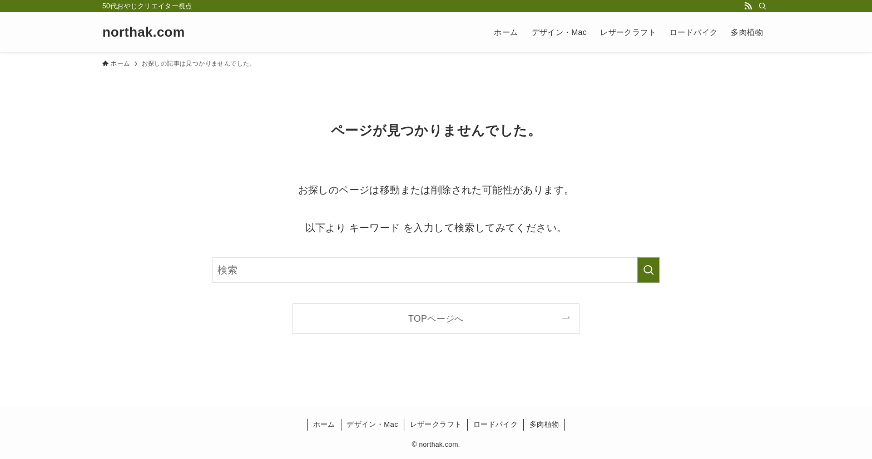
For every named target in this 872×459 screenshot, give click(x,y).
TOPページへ (436, 318)
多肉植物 (544, 424)
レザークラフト (436, 424)
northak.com (143, 32)
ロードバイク (495, 424)
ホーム (324, 424)
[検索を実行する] (648, 270)
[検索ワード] (436, 270)
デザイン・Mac (372, 424)
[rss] (748, 6)
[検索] (762, 6)
